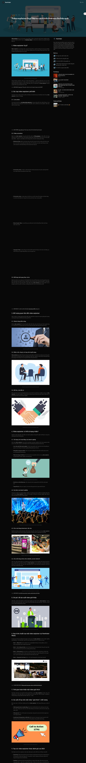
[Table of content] (85, 14)
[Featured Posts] (64, 101)
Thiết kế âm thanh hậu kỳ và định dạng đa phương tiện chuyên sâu (65, 64)
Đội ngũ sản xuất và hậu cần (62, 55)
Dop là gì (20, 87)
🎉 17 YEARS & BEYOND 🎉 (64, 104)
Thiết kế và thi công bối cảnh (62, 58)
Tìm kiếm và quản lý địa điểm (62, 67)
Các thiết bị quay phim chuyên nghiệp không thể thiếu (29, 593)
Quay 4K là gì (21, 129)
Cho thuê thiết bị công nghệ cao (63, 61)
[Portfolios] (64, 72)
